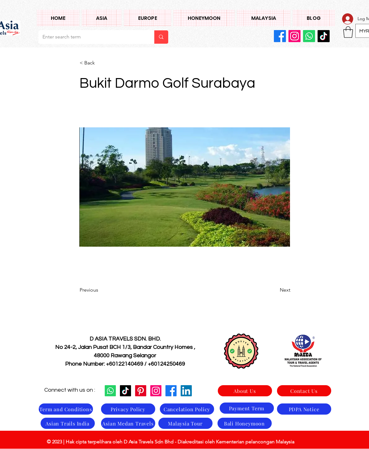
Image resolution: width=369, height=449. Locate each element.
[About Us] (245, 390)
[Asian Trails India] (68, 423)
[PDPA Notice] (304, 409)
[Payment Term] (247, 408)
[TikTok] (324, 36)
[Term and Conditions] (66, 409)
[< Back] (100, 63)
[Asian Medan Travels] (128, 423)
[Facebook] (280, 36)
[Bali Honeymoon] (244, 423)
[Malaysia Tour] (185, 423)
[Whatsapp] (309, 36)
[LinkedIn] (186, 390)
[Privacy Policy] (128, 409)
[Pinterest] (140, 390)
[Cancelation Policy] (187, 409)
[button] (101, 18)
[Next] (274, 290)
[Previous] (100, 290)
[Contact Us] (304, 390)
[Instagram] (294, 36)
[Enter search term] (91, 37)
